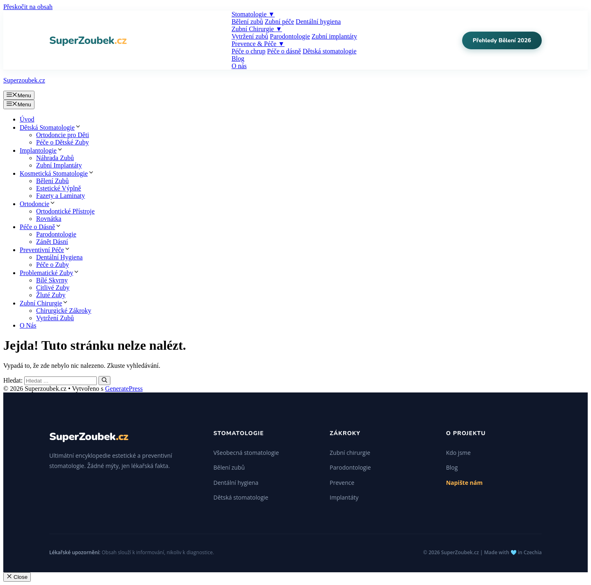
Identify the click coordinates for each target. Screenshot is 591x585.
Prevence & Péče (257, 43)
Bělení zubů (247, 21)
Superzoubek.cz (24, 80)
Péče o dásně (284, 51)
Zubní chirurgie (350, 453)
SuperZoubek (87, 40)
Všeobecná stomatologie (246, 453)
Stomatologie (253, 14)
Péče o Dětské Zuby (62, 142)
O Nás (28, 325)
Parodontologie (290, 36)
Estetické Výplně (58, 188)
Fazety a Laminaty (60, 195)
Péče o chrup (248, 51)
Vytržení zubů (249, 36)
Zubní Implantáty (59, 165)
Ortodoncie (38, 203)
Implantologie (41, 150)
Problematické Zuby (50, 272)
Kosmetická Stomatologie (57, 173)
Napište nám (464, 482)
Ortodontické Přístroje (65, 211)
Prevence (342, 482)
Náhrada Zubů (55, 157)
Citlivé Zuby (52, 287)
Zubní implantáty (334, 36)
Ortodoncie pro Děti (62, 134)
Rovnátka (48, 218)
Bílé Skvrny (52, 280)
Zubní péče (279, 21)
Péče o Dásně (41, 226)
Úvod (27, 119)
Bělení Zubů (52, 180)
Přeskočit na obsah (28, 6)
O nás (239, 65)
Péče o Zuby (52, 264)
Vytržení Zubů (55, 317)
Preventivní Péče (45, 249)
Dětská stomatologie (329, 51)
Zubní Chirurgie (256, 28)
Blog (237, 58)
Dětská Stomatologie (50, 127)
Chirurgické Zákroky (63, 310)
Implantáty (344, 497)
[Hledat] (104, 380)
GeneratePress (124, 388)
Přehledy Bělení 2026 (502, 40)
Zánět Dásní (52, 241)
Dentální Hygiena (59, 257)
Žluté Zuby (51, 294)
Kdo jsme (458, 453)
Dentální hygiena (318, 21)
